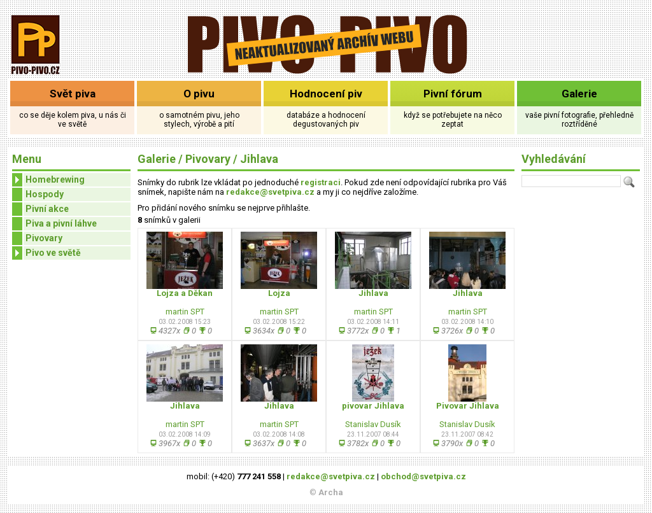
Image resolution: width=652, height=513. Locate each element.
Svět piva (73, 93)
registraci (321, 182)
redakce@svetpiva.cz (270, 192)
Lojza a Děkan (185, 293)
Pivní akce (47, 209)
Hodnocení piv (326, 93)
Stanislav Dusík (373, 424)
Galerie (579, 93)
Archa (330, 492)
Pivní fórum (452, 93)
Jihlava (259, 158)
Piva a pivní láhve (61, 223)
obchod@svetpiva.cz (423, 476)
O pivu (199, 93)
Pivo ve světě (46, 253)
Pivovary (43, 238)
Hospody (44, 194)
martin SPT (185, 311)
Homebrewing (48, 179)
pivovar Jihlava (373, 406)
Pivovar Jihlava (467, 406)
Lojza (279, 293)
